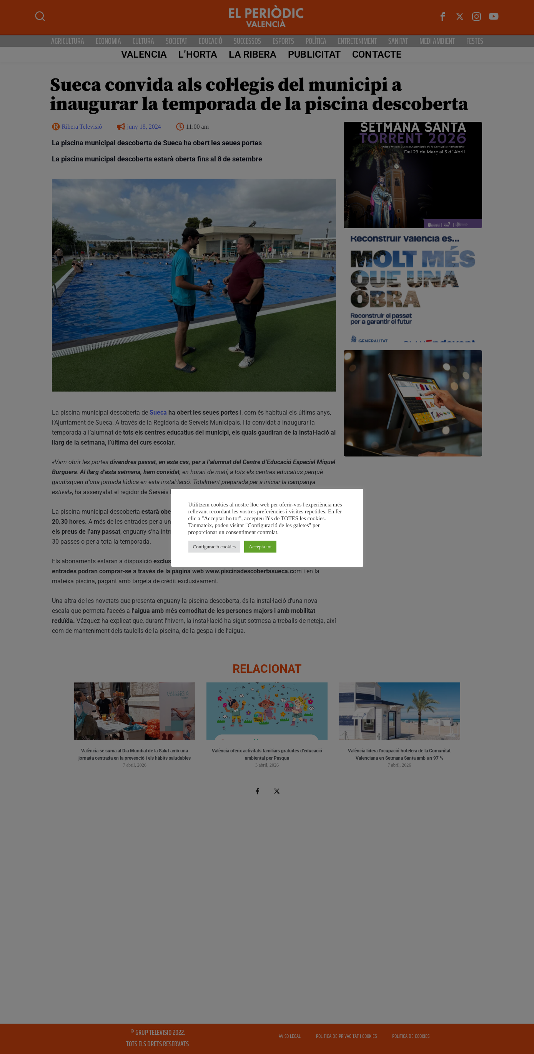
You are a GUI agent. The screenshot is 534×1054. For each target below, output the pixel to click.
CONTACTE (376, 54)
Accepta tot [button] (260, 546)
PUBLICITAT (314, 54)
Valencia (144, 54)
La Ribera (252, 54)
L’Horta (198, 54)
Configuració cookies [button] (214, 546)
